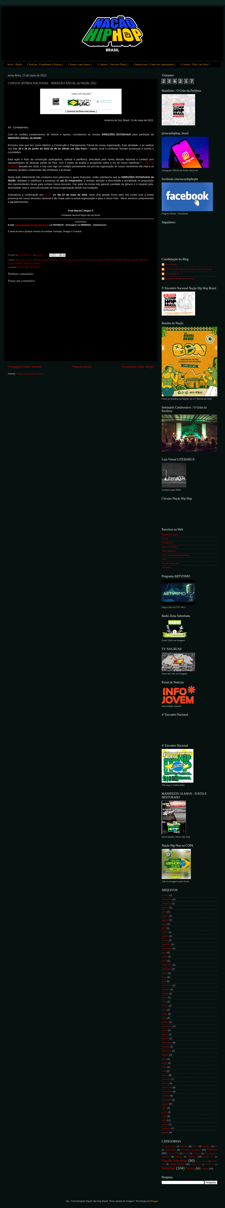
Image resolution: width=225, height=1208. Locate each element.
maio (164, 924)
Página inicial (81, 366)
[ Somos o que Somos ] (80, 64)
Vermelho (166, 567)
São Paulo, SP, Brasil (29, 267)
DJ (60, 259)
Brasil (44, 259)
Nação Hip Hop (139, 259)
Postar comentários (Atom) (30, 373)
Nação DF (208, 1157)
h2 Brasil (116, 259)
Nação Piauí (196, 1164)
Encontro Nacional (84, 259)
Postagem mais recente (24, 366)
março (165, 932)
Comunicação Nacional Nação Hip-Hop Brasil (188, 269)
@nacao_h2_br (24, 259)
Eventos (99, 259)
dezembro (167, 1087)
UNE (164, 559)
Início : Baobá (15, 64)
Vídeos (204, 1168)
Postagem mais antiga (138, 366)
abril (164, 928)
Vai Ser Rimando (170, 563)
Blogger (154, 1201)
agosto (165, 907)
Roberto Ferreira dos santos (179, 278)
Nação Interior (202, 1161)
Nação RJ (210, 1164)
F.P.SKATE (167, 543)
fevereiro (166, 944)
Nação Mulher (15, 263)
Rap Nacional (168, 551)
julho (164, 911)
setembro (166, 903)
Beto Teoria (171, 264)
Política (36, 263)
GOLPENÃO (173, 1153)
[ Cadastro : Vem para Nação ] (112, 64)
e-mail (48, 194)
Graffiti (107, 259)
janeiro (165, 895)
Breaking (53, 259)
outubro (166, 989)
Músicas (192, 1156)
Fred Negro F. (172, 273)
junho (164, 956)
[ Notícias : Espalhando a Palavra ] (45, 64)
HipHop (126, 259)
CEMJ (165, 538)
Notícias (27, 263)
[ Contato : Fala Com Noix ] (195, 64)
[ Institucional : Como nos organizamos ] (154, 64)
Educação (68, 259)
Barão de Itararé (170, 534)
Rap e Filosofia (169, 547)
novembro (167, 899)
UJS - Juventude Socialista (175, 555)
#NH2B (36, 259)
